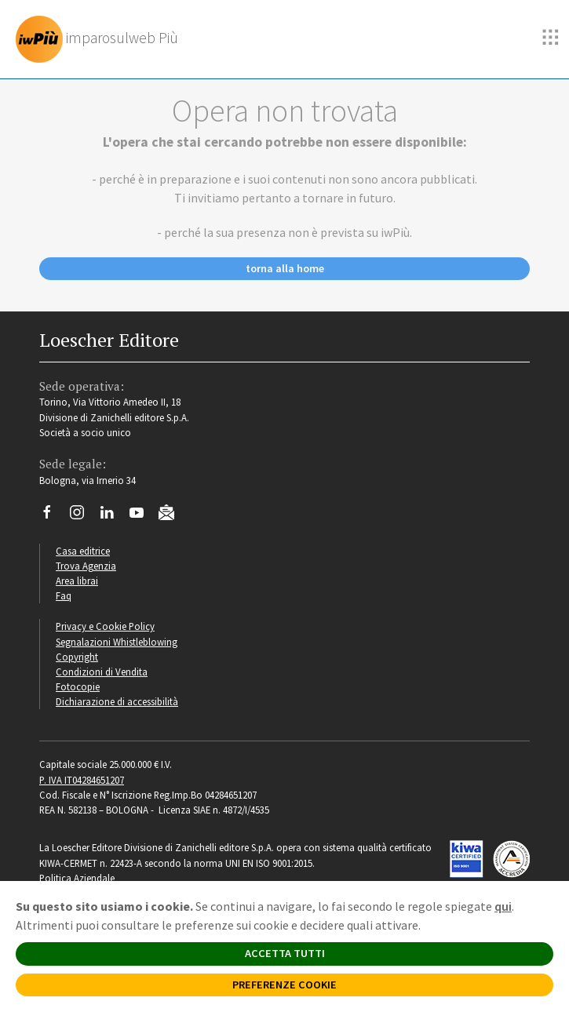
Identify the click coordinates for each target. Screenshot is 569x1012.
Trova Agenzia (86, 565)
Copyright (77, 656)
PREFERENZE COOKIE (284, 984)
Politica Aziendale (77, 878)
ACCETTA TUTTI (285, 953)
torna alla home (285, 268)
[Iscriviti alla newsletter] (172, 514)
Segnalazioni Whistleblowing (116, 641)
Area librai (77, 580)
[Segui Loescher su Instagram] (83, 516)
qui (503, 906)
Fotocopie (78, 686)
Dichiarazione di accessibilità (117, 701)
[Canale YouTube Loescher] (142, 516)
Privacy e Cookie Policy (105, 626)
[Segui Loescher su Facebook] (53, 516)
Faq (63, 595)
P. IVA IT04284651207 (81, 780)
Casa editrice (83, 550)
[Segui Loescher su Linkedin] (112, 516)
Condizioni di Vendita (102, 671)
